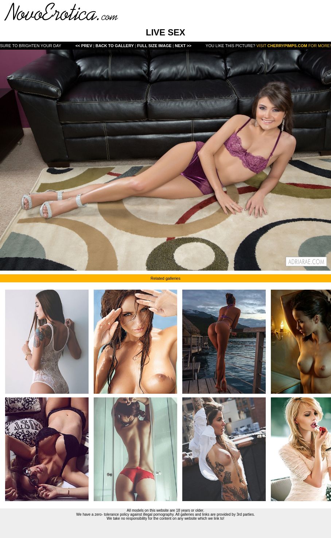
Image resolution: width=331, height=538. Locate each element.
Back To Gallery (115, 45)
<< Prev (83, 45)
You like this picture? (230, 45)
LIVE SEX (165, 32)
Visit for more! (293, 45)
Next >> (183, 45)
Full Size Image (155, 45)
